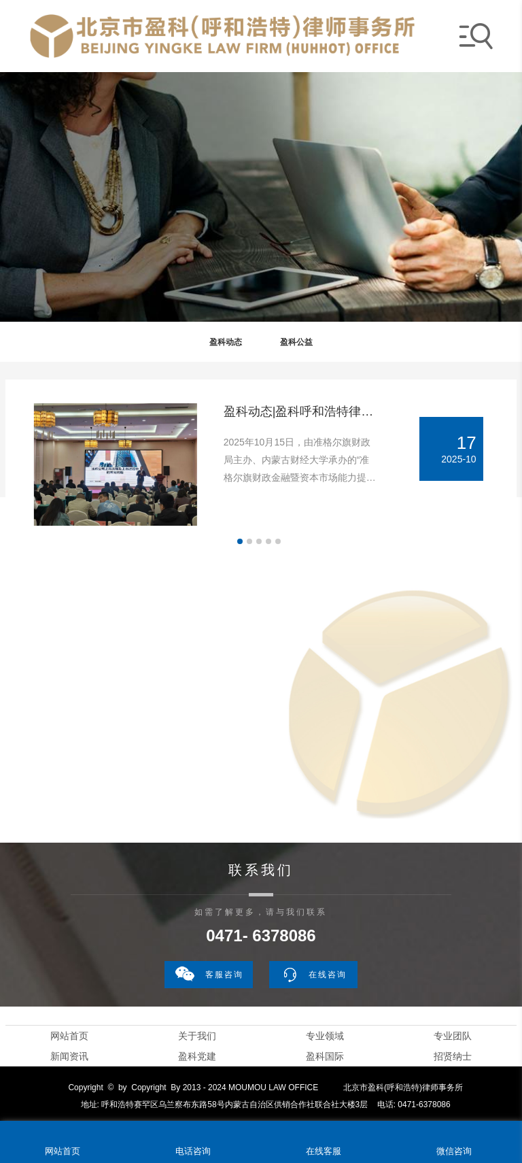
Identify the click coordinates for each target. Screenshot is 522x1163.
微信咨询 (454, 1151)
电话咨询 (193, 1151)
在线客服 (323, 1151)
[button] (240, 541)
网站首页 (69, 1035)
